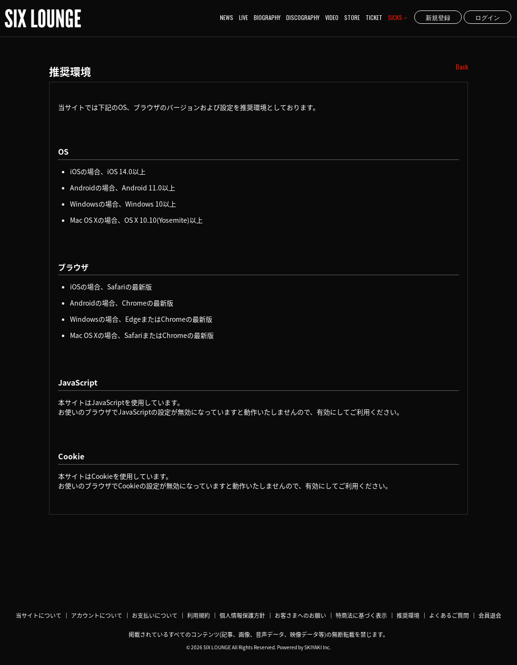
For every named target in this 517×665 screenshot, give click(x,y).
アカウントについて (96, 615)
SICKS (398, 17)
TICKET (374, 17)
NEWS (226, 17)
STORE (352, 17)
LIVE (243, 17)
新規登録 (438, 17)
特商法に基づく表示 (361, 615)
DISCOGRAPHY (302, 17)
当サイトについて (38, 615)
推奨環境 (408, 615)
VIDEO (331, 17)
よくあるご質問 (449, 615)
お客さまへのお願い (300, 615)
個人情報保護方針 (242, 615)
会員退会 (489, 615)
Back (462, 66)
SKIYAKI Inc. (317, 647)
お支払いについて (155, 615)
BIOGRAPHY (267, 17)
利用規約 (198, 615)
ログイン (487, 17)
